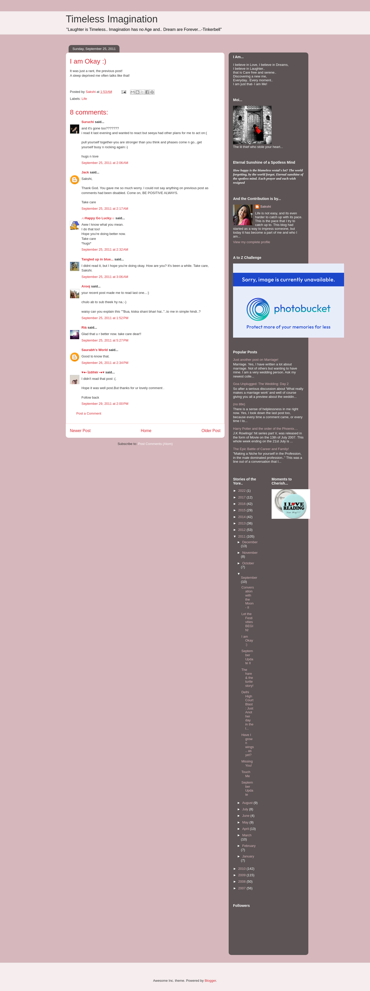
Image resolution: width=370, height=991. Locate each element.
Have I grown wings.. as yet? (247, 745)
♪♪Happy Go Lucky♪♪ (98, 218)
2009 (242, 875)
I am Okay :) (247, 640)
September (249, 578)
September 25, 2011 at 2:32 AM (104, 249)
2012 (242, 530)
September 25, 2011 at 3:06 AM (104, 277)
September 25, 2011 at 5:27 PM (104, 340)
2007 (242, 888)
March (247, 835)
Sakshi (265, 206)
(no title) (239, 404)
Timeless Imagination (112, 19)
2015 (242, 510)
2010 (242, 869)
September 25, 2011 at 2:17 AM (104, 209)
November (250, 553)
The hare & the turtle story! (247, 678)
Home (146, 430)
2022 (242, 491)
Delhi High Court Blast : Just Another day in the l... (247, 710)
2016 (242, 504)
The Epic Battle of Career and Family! (261, 449)
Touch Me (245, 774)
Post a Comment (88, 413)
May (245, 822)
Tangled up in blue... (97, 259)
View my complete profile (251, 242)
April (246, 829)
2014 (242, 517)
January (248, 856)
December (250, 542)
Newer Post (80, 430)
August (248, 803)
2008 (242, 881)
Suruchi (87, 122)
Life (84, 99)
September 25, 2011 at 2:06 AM (104, 163)
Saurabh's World (94, 350)
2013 (242, 523)
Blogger (210, 981)
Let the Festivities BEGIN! (247, 622)
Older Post (210, 430)
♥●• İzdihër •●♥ (92, 372)
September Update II (247, 657)
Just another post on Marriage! (255, 360)
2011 (242, 536)
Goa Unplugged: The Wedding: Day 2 (261, 384)
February (249, 846)
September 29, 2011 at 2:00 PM (104, 404)
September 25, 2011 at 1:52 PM (104, 318)
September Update (247, 788)
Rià (84, 327)
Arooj (85, 286)
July (245, 809)
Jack (85, 172)
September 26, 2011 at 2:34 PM (104, 363)
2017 (242, 497)
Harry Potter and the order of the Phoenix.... (265, 429)
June (246, 816)
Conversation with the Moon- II (247, 597)
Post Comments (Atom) (155, 444)
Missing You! (247, 763)
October (248, 563)
